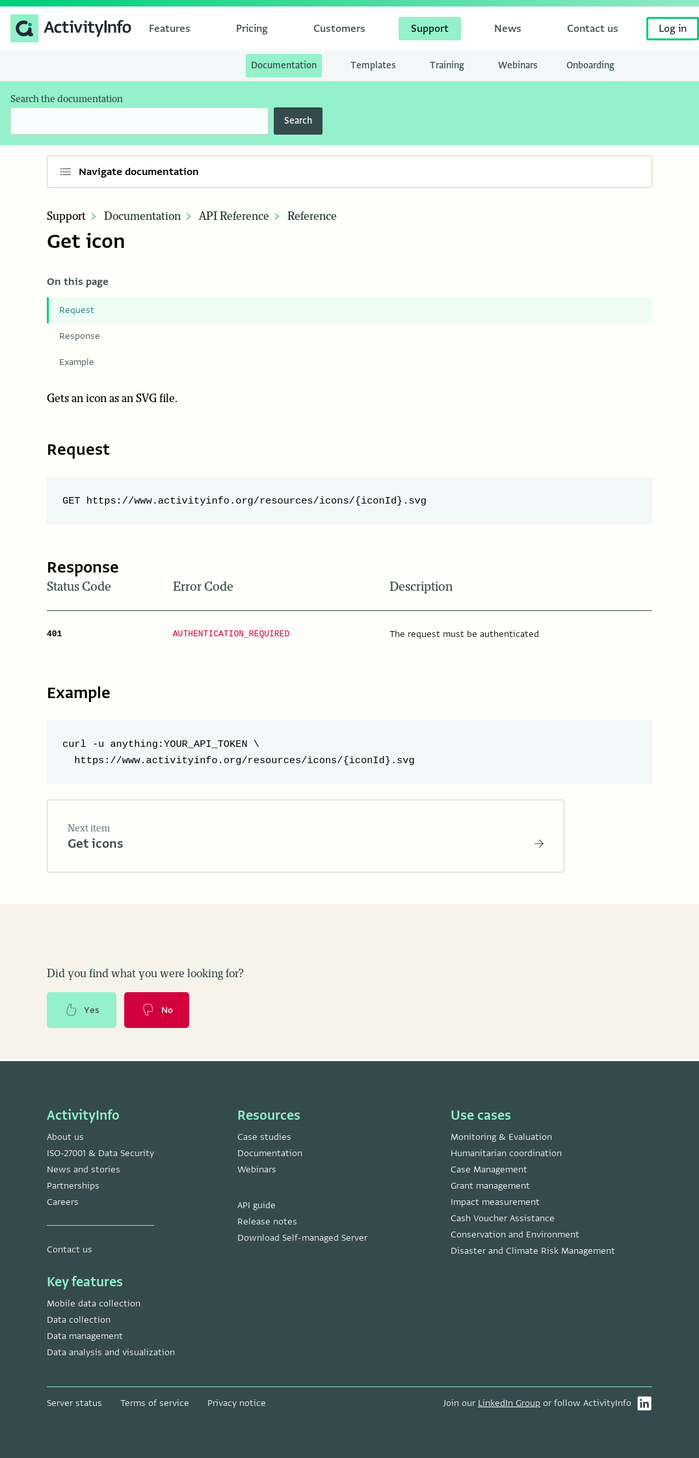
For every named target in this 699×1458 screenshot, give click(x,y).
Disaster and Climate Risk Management (533, 1251)
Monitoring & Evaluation (501, 1137)
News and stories (83, 1169)
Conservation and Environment (515, 1234)
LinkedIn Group (509, 1403)
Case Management (489, 1169)
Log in (673, 28)
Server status (74, 1403)
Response (79, 336)
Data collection (79, 1320)
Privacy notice (236, 1403)
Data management (85, 1336)
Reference (312, 216)
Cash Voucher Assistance (503, 1218)
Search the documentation (66, 99)
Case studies (264, 1137)
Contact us (69, 1249)
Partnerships (73, 1186)
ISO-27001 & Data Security (100, 1153)
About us (65, 1137)
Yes (82, 1011)
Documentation (142, 216)
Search (298, 121)
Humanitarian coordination (506, 1153)
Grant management (490, 1186)
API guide (256, 1205)
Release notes (267, 1221)
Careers (63, 1202)
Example (76, 362)
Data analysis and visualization (111, 1352)
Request (76, 310)
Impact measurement (495, 1202)
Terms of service (154, 1403)
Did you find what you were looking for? (145, 975)
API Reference (234, 216)
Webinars (256, 1169)
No (158, 1011)
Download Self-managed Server (302, 1238)
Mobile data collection (93, 1303)
